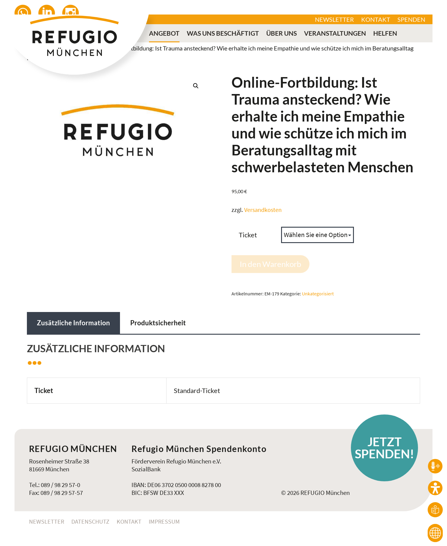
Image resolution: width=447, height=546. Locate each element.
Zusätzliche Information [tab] (73, 323)
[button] (195, 85)
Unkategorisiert (318, 294)
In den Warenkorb (270, 263)
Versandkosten (263, 210)
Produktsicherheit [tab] (158, 323)
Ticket (248, 235)
